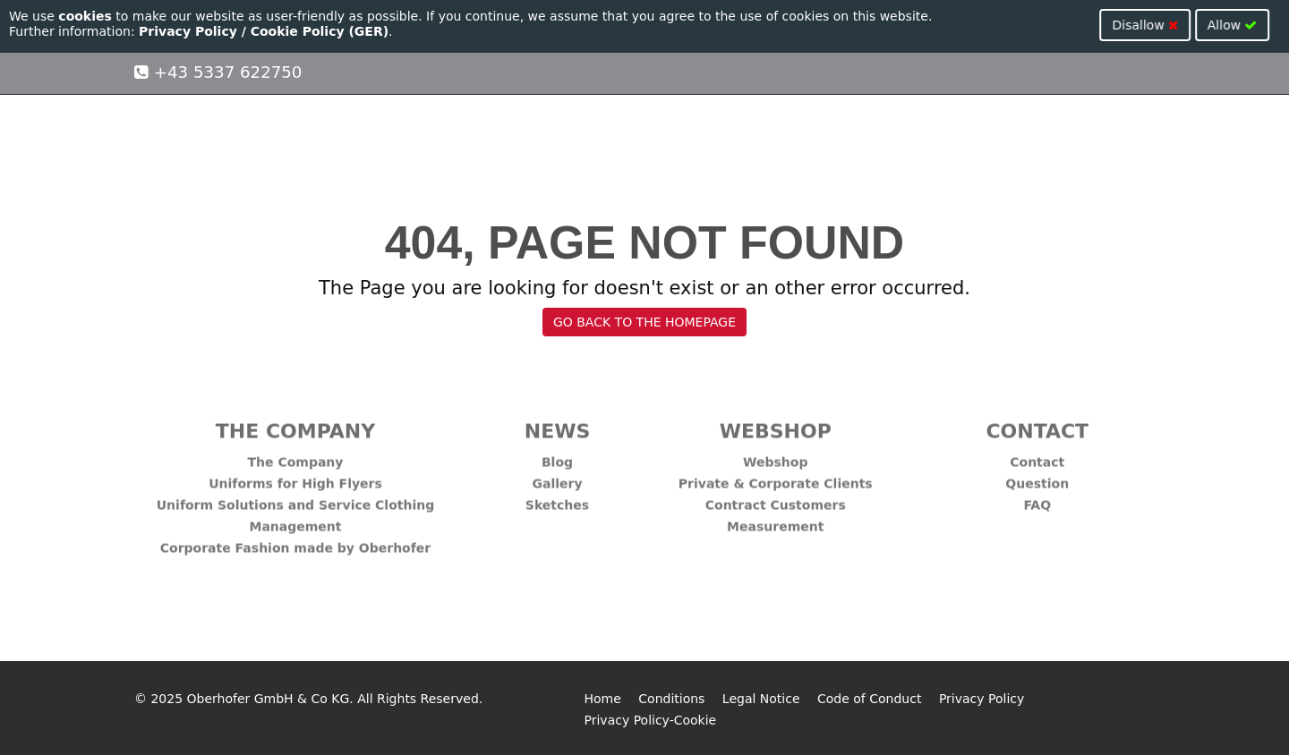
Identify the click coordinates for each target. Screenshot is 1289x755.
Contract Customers (775, 498)
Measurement (775, 520)
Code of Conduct (869, 698)
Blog (557, 455)
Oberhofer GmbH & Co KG (268, 698)
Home (603, 698)
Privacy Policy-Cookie (651, 720)
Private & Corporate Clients (776, 477)
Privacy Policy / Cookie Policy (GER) (263, 31)
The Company (296, 455)
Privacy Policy (981, 698)
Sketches (557, 498)
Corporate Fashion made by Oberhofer (295, 541)
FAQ (1037, 498)
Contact (1037, 455)
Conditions (671, 698)
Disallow (1178, 25)
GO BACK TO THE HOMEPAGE (644, 322)
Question (1037, 477)
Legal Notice (761, 698)
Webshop (775, 455)
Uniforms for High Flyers (295, 477)
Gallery (557, 477)
